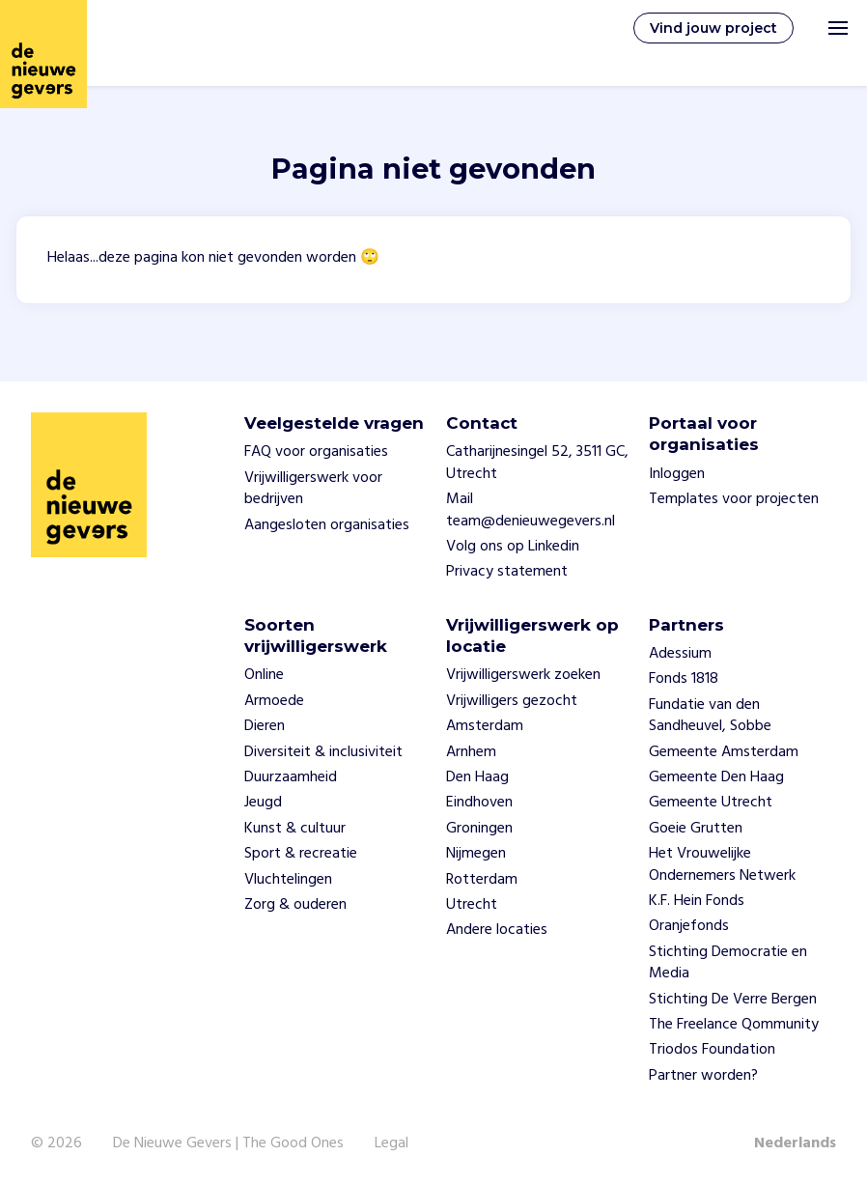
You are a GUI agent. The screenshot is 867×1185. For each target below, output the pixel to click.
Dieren (264, 726)
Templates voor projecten (734, 499)
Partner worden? (703, 1075)
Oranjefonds (689, 926)
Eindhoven (479, 802)
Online (264, 675)
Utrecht (471, 904)
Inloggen (677, 474)
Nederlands (795, 1143)
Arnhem (471, 752)
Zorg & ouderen (295, 904)
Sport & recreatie (300, 853)
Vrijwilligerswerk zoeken (523, 675)
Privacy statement (507, 571)
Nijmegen (476, 853)
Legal (391, 1143)
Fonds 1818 (683, 678)
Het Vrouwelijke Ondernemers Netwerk (722, 864)
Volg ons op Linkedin (512, 546)
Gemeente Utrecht (710, 802)
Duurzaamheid (290, 777)
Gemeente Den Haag (716, 777)
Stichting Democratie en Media (728, 963)
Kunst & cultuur (295, 828)
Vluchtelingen (288, 879)
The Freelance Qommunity (734, 1024)
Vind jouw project (713, 28)
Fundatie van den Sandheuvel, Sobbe (710, 715)
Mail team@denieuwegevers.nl (530, 510)
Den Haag (477, 777)
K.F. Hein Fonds (696, 901)
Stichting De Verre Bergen (733, 999)
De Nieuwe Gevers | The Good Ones (228, 1143)
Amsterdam (484, 726)
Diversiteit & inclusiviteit (323, 752)
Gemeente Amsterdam (723, 752)
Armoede (274, 701)
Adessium (680, 653)
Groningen (479, 828)
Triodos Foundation (712, 1049)
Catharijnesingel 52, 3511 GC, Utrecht (537, 462)
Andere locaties (496, 930)
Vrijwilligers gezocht (511, 701)
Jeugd (263, 802)
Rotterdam (481, 879)
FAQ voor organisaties (316, 452)
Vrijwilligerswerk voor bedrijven (313, 489)
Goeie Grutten (695, 828)
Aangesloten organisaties (326, 525)
